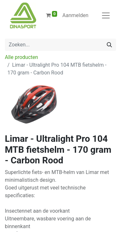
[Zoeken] (109, 45)
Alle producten (21, 57)
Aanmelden (75, 15)
